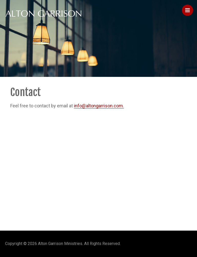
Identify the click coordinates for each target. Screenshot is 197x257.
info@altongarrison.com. (99, 105)
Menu (189, 8)
